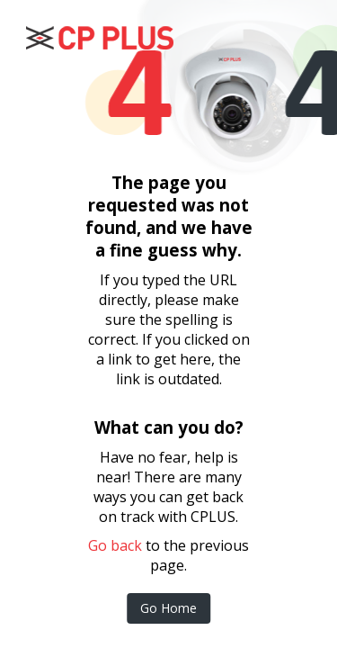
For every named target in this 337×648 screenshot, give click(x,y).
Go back (115, 545)
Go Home (168, 607)
